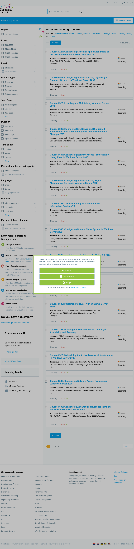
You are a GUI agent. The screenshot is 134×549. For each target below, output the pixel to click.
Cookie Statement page (79, 287)
